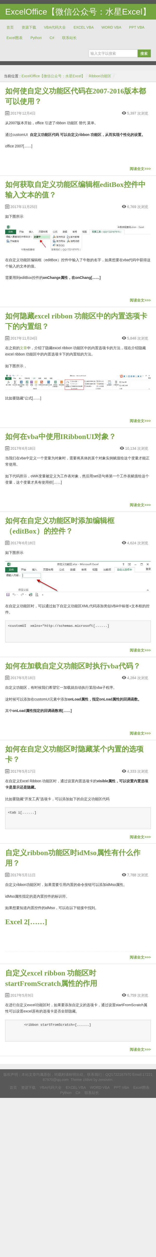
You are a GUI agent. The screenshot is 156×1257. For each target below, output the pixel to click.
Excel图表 (14, 38)
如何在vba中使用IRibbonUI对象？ (60, 437)
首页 (10, 27)
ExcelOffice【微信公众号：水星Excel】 (78, 11)
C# (52, 38)
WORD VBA (111, 27)
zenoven (105, 1080)
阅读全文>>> (140, 169)
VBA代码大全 (55, 27)
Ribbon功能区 (100, 76)
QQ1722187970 (118, 1074)
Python (36, 38)
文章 (23, 348)
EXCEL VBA (84, 27)
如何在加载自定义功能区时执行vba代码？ (72, 666)
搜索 (144, 53)
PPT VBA (137, 27)
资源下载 (29, 27)
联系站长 (69, 38)
